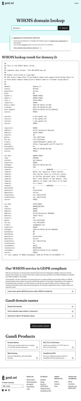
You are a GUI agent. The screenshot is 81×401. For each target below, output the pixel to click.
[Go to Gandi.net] (8, 3)
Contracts (71, 384)
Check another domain (40, 326)
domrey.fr (17, 38)
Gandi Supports (32, 382)
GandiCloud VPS (45, 391)
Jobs (28, 389)
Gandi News (30, 386)
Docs (56, 386)
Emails (42, 382)
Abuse (70, 381)
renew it (24, 45)
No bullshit (30, 384)
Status (56, 381)
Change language (8, 382)
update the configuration (58, 41)
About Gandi (31, 379)
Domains (43, 379)
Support (57, 384)
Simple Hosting (45, 388)
